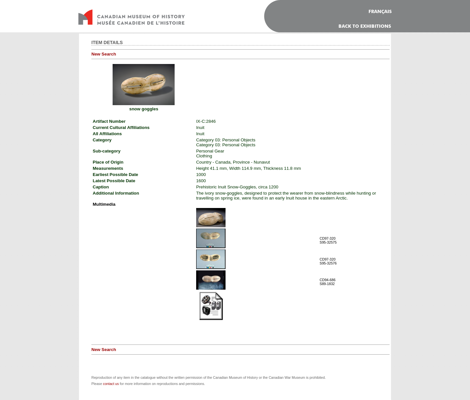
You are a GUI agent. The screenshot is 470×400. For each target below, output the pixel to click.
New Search (103, 54)
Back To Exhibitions (364, 26)
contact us (111, 384)
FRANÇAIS (380, 11)
